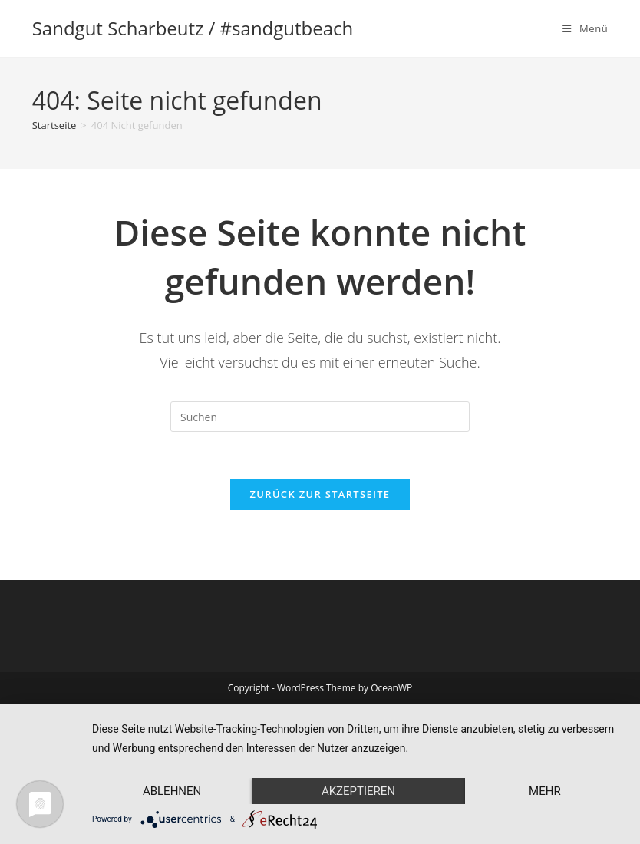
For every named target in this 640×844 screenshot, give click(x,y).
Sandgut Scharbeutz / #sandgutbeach (193, 28)
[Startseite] (54, 125)
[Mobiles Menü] (585, 28)
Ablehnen (172, 791)
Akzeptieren (358, 791)
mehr (545, 791)
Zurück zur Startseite (320, 494)
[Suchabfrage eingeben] (320, 416)
